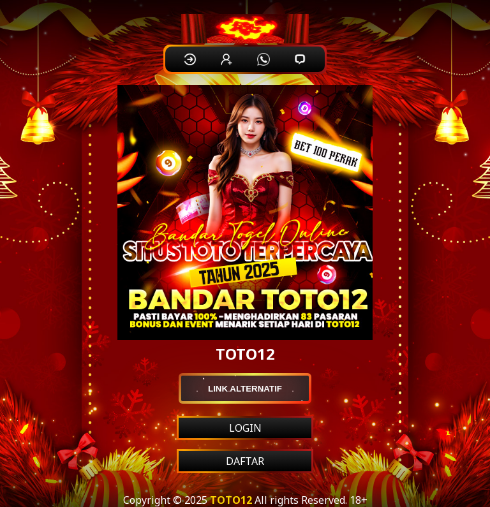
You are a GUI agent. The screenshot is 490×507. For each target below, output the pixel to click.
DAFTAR (245, 461)
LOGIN (245, 428)
